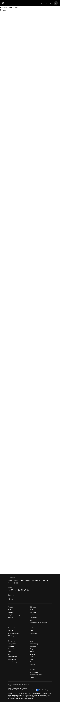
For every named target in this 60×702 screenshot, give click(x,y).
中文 (40, 580)
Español (45, 580)
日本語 (22, 580)
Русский (10, 583)
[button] (30, 638)
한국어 (16, 583)
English (10, 580)
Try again (3, 10)
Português (35, 580)
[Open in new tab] (19, 615)
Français (27, 580)
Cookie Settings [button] (44, 690)
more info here (26, 697)
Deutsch (16, 580)
